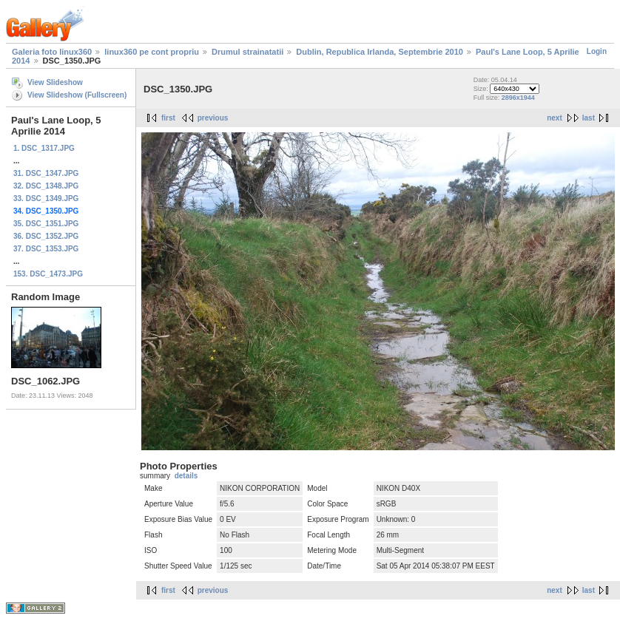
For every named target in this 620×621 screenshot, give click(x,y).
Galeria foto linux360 (52, 51)
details (186, 476)
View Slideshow (55, 82)
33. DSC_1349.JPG (45, 198)
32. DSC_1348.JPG (45, 186)
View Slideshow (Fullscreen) (77, 95)
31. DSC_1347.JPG (45, 173)
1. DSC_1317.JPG (44, 148)
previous (213, 118)
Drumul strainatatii (247, 51)
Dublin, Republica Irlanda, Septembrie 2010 (379, 51)
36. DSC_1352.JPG (45, 236)
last (588, 118)
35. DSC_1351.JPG (45, 224)
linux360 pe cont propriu (151, 51)
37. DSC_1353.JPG (45, 249)
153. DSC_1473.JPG (48, 274)
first (168, 118)
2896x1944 (518, 97)
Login (597, 51)
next (554, 118)
